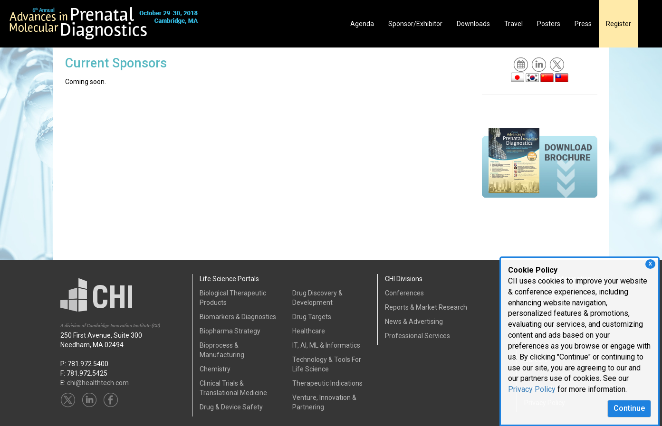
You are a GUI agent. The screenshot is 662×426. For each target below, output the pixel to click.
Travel (513, 24)
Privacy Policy (532, 389)
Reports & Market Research (426, 307)
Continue (629, 408)
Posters (548, 24)
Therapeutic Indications (327, 383)
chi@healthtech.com (98, 383)
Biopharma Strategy (230, 331)
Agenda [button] (362, 24)
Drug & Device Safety (231, 407)
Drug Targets (311, 317)
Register (618, 24)
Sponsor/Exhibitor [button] (415, 24)
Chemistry (215, 369)
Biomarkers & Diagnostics (238, 317)
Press (583, 24)
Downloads (473, 24)
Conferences (404, 293)
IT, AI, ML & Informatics (326, 345)
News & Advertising (414, 321)
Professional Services (417, 336)
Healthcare (308, 331)
